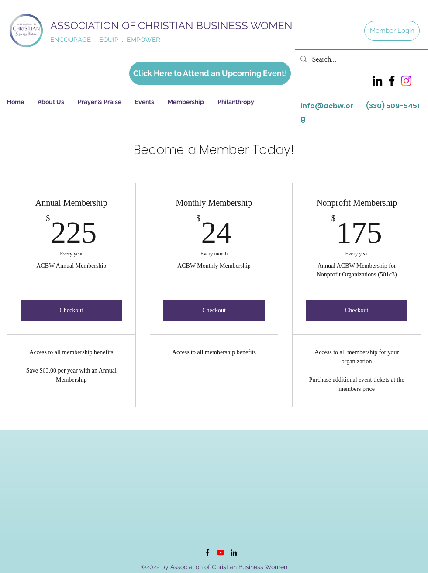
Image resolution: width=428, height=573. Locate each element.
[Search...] (360, 59)
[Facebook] (392, 81)
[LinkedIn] (377, 81)
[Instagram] (406, 81)
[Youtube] (220, 552)
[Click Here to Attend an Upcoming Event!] (210, 73)
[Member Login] (392, 31)
